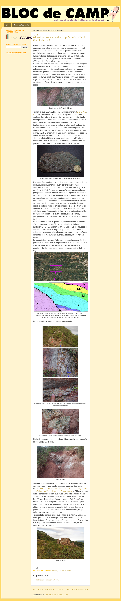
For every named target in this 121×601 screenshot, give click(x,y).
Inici (60, 589)
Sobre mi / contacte (21, 25)
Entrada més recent (43, 589)
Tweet (35, 35)
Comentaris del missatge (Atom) (57, 595)
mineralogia (66, 570)
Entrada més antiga (77, 589)
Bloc (7, 25)
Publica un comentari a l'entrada (48, 580)
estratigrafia (56, 570)
